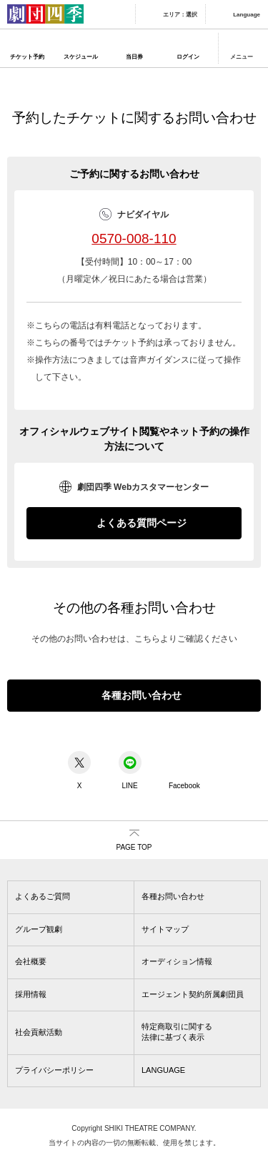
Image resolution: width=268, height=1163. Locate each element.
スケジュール (81, 57)
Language (246, 14)
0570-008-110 (133, 238)
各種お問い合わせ (141, 695)
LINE (130, 770)
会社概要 (30, 961)
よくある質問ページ (141, 523)
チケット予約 (27, 57)
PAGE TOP (134, 847)
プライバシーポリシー (54, 1070)
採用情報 (30, 994)
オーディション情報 (177, 961)
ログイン (188, 57)
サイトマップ (165, 929)
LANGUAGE (163, 1070)
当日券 (134, 57)
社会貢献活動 (38, 1032)
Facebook (184, 770)
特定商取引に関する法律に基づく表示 (177, 1031)
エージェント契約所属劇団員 (193, 994)
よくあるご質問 (42, 896)
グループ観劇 (38, 929)
